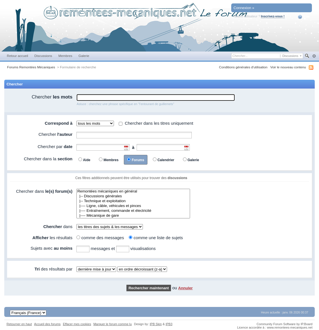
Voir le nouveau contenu (288, 67)
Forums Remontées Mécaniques (31, 67)
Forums (138, 160)
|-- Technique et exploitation (133, 201)
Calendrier (165, 160)
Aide (304, 17)
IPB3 (169, 324)
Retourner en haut (19, 324)
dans (57, 226)
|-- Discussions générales (133, 196)
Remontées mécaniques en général (133, 191)
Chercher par (54, 146)
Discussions (43, 56)
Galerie (83, 56)
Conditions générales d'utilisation (243, 67)
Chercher (52, 97)
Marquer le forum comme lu (112, 324)
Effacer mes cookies (77, 324)
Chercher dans (44, 191)
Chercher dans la (48, 158)
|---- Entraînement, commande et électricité (133, 210)
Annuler (185, 288)
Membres (65, 56)
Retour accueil (17, 56)
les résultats (52, 237)
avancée (314, 56)
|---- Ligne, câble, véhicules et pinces (133, 206)
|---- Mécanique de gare (133, 215)
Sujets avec (51, 248)
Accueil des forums (47, 324)
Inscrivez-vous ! (273, 16)
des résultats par (53, 269)
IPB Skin (156, 324)
